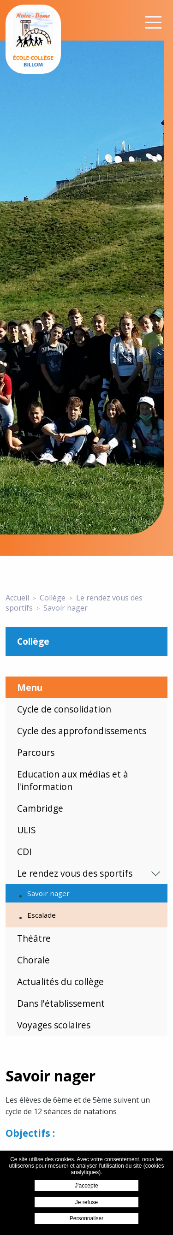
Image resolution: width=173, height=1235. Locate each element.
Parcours (35, 752)
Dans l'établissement (61, 1003)
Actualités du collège (60, 981)
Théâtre (34, 938)
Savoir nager (48, 893)
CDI (24, 851)
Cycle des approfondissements (81, 730)
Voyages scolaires (53, 1025)
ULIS (26, 830)
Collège (33, 641)
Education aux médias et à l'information (72, 780)
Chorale (33, 960)
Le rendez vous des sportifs (74, 873)
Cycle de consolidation (64, 709)
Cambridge (40, 808)
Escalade (41, 915)
